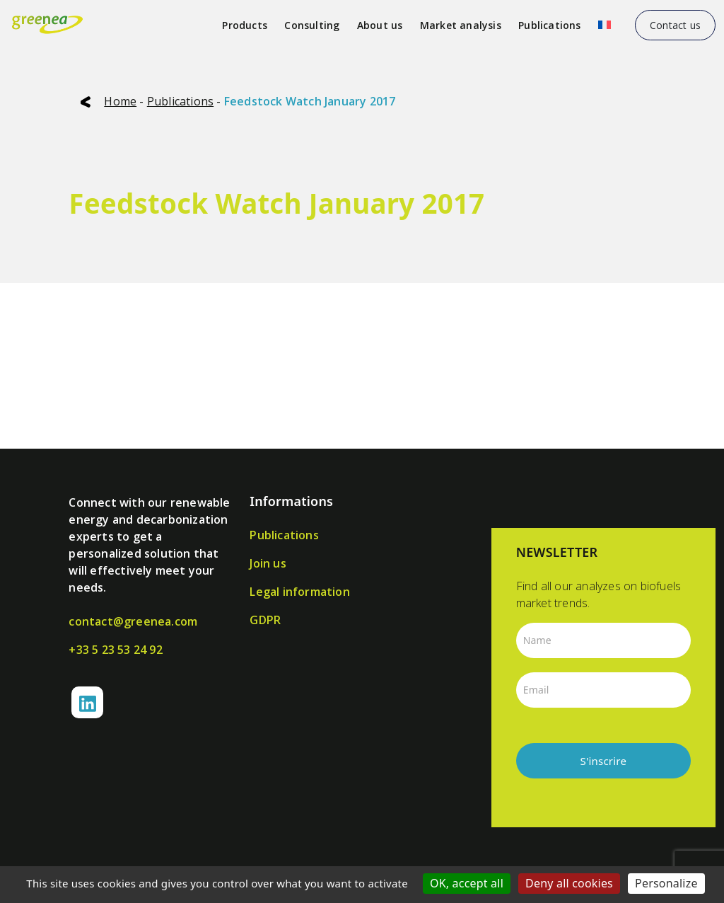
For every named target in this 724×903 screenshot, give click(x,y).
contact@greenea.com (133, 621)
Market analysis (460, 25)
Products (244, 25)
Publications (549, 25)
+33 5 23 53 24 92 (115, 649)
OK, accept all (466, 883)
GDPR (265, 620)
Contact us (675, 25)
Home (120, 101)
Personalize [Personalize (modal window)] (666, 883)
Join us (268, 563)
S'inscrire (603, 761)
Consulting (311, 25)
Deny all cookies (569, 883)
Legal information (299, 591)
